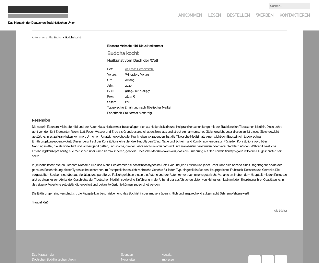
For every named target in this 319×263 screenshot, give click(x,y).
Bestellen (238, 15)
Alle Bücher (55, 37)
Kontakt (166, 254)
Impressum (169, 259)
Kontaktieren (295, 15)
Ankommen (190, 15)
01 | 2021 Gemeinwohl (139, 69)
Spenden (127, 254)
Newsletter (128, 259)
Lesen (214, 15)
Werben (264, 15)
